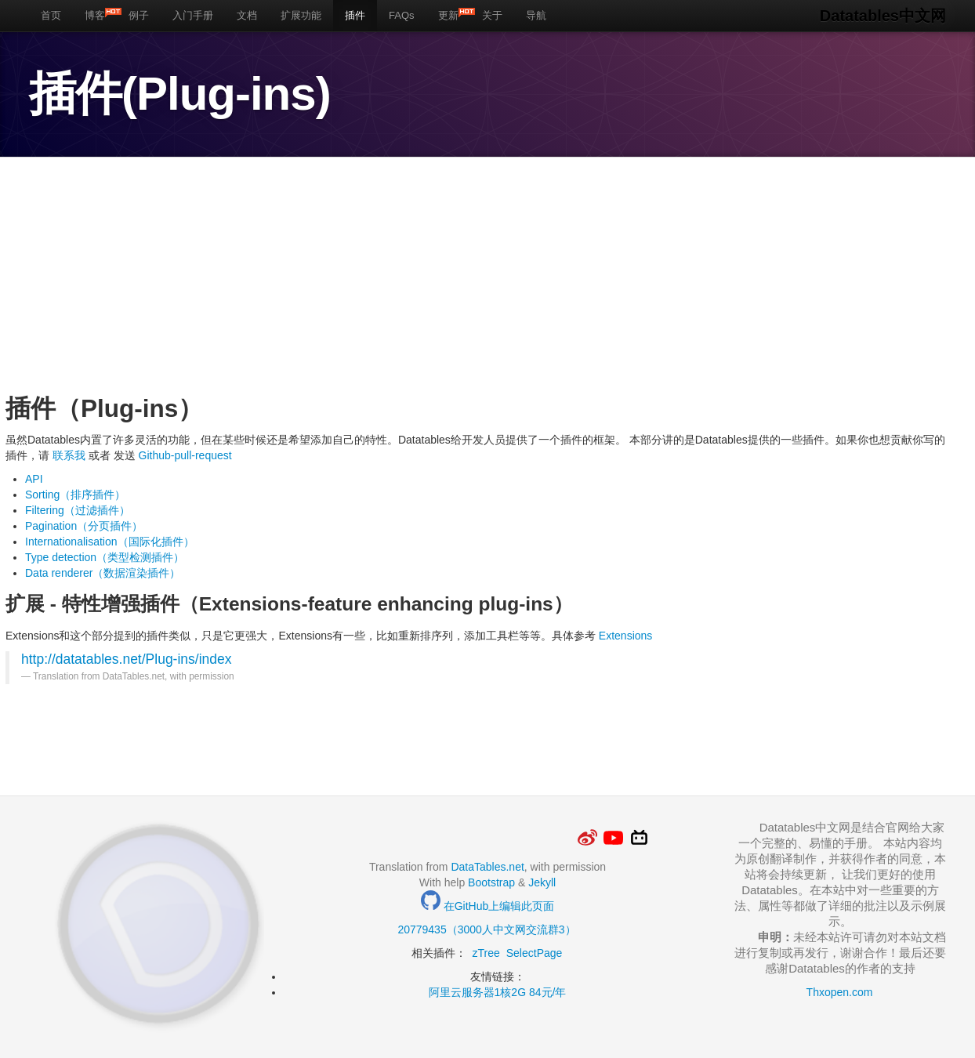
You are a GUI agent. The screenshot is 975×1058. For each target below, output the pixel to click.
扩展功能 (301, 15)
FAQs (402, 15)
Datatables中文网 (883, 15)
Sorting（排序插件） (75, 494)
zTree (486, 953)
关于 (492, 15)
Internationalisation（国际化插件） (109, 541)
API (34, 479)
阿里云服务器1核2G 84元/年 (498, 992)
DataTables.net (487, 867)
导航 (536, 15)
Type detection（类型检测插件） (104, 557)
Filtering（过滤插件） (77, 510)
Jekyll (542, 882)
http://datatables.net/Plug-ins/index (126, 659)
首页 (51, 15)
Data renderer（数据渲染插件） (102, 573)
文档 (247, 15)
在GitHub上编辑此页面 (487, 906)
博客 (101, 14)
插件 (355, 15)
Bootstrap (491, 882)
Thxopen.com (839, 992)
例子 (139, 15)
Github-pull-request (184, 455)
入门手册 (192, 15)
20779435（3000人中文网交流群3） (486, 929)
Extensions (625, 635)
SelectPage (534, 953)
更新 (454, 14)
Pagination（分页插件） (84, 526)
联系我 (69, 455)
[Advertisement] (475, 275)
